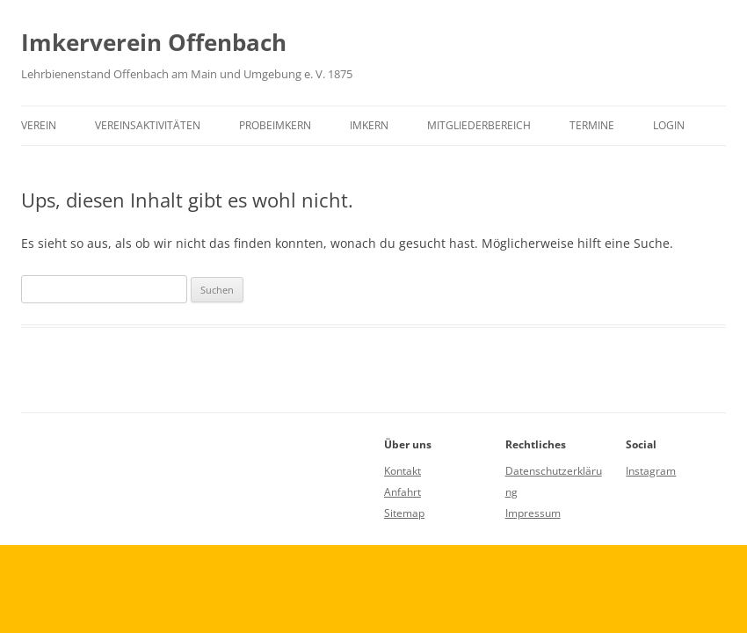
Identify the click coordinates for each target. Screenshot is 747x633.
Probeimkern (275, 125)
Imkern (369, 125)
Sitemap (404, 513)
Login (669, 125)
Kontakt (402, 470)
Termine (591, 125)
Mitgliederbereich (479, 125)
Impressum (533, 513)
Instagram (651, 470)
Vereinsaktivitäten (147, 125)
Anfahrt (402, 491)
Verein (38, 125)
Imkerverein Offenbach (153, 42)
